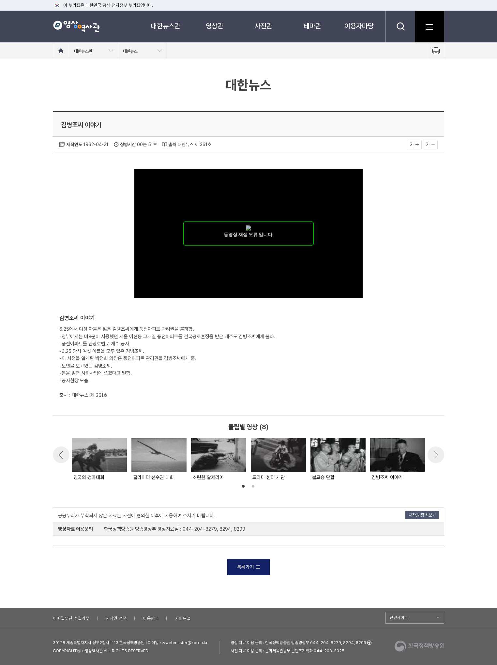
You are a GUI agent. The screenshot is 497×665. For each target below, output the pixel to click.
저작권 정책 (116, 618)
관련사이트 (399, 617)
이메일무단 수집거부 (71, 618)
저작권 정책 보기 (422, 515)
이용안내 (150, 618)
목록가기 (248, 567)
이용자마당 (359, 26)
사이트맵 (182, 618)
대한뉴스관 (165, 26)
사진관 (263, 26)
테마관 (312, 26)
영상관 (214, 26)
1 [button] (243, 486)
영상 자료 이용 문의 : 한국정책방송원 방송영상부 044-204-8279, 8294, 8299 (298, 642)
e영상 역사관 (76, 26)
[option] (99, 459)
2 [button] (253, 486)
